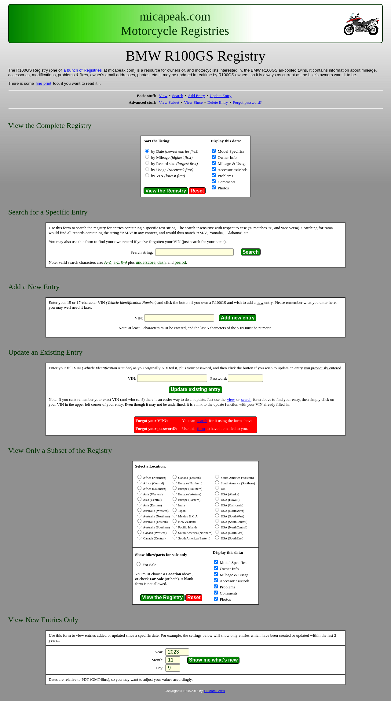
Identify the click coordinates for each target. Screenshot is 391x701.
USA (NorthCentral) (233, 527)
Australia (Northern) (156, 516)
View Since (193, 102)
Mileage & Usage (231, 163)
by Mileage (172, 157)
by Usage (172, 169)
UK (222, 488)
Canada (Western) (154, 533)
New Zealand (186, 522)
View (163, 95)
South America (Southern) (237, 483)
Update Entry (220, 95)
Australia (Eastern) (155, 522)
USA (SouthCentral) (233, 522)
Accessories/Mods (232, 169)
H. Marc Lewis (214, 691)
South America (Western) (237, 477)
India (181, 505)
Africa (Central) (153, 483)
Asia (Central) (152, 500)
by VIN (168, 175)
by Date (175, 151)
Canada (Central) (154, 538)
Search (177, 95)
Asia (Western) (152, 494)
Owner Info (226, 157)
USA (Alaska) (229, 494)
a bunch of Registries (83, 70)
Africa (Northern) (154, 477)
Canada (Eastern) (189, 477)
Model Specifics (230, 151)
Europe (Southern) (190, 488)
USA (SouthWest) (232, 516)
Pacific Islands (187, 527)
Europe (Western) (189, 494)
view (231, 399)
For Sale (148, 564)
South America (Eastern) (193, 538)
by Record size (174, 163)
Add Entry (196, 95)
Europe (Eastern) (188, 500)
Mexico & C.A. (188, 516)
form (201, 428)
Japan (181, 511)
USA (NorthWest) (232, 511)
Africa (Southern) (154, 488)
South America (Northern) (195, 533)
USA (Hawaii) (229, 500)
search (246, 399)
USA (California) (231, 505)
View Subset (169, 102)
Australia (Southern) (156, 527)
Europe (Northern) (190, 483)
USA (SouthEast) (231, 538)
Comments (226, 182)
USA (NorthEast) (231, 533)
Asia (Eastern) (152, 505)
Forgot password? (247, 102)
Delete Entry (217, 102)
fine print (43, 83)
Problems (225, 175)
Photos (223, 188)
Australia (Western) (155, 511)
